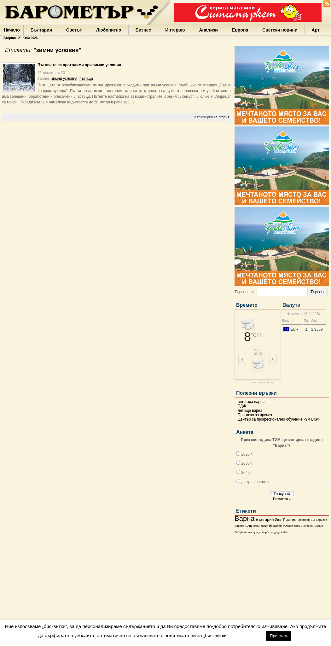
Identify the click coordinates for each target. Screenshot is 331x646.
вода (296, 525)
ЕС (313, 519)
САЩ (248, 525)
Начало (12, 29)
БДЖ (242, 406)
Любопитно (108, 29)
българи (288, 525)
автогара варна (251, 401)
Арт (316, 29)
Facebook (303, 519)
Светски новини (279, 29)
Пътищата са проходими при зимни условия (79, 65)
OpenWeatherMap (262, 382)
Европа (240, 29)
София (318, 526)
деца (277, 532)
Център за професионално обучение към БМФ (279, 419)
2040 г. (247, 472)
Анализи (208, 29)
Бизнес (143, 29)
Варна (245, 518)
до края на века (255, 482)
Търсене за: (245, 292)
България (41, 29)
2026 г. (247, 454)
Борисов (321, 519)
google (257, 532)
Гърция (239, 532)
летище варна (250, 410)
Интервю (175, 29)
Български (307, 525)
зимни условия (64, 78)
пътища (86, 78)
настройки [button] (247, 635)
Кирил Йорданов (271, 525)
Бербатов (267, 532)
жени (256, 525)
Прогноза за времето (256, 415)
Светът (74, 29)
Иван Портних (285, 519)
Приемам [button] (278, 635)
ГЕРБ (284, 532)
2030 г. (247, 463)
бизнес (248, 532)
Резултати (282, 499)
